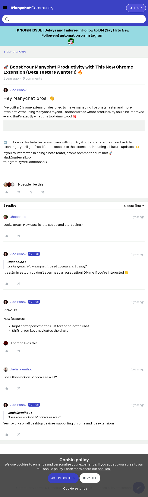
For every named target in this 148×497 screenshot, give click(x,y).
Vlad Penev (18, 90)
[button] (4, 9)
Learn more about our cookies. (87, 469)
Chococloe (18, 217)
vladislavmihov (21, 369)
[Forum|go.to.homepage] (32, 8)
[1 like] (20, 343)
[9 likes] (23, 184)
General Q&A (16, 51)
